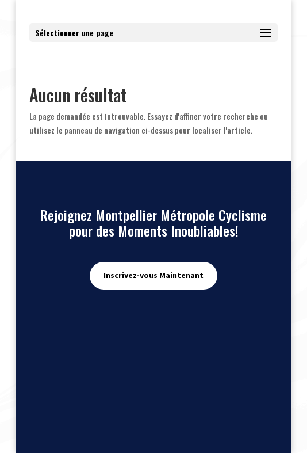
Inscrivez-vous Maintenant (153, 275)
